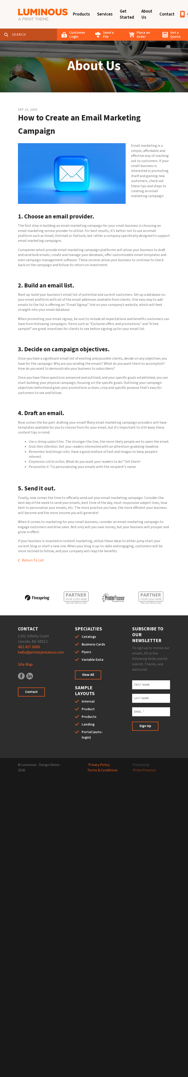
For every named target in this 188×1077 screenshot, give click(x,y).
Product (88, 709)
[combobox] (34, 35)
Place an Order (143, 34)
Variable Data (92, 659)
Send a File (108, 34)
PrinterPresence (144, 770)
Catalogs (89, 636)
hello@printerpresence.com (41, 652)
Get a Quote (175, 34)
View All (88, 674)
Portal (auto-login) (92, 735)
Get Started (127, 14)
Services (105, 14)
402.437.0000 (29, 647)
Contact (167, 14)
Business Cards (93, 644)
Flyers (86, 652)
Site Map (25, 664)
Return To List (32, 560)
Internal (88, 701)
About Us (146, 14)
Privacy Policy (98, 764)
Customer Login (77, 34)
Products (81, 14)
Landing (88, 724)
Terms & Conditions (102, 770)
